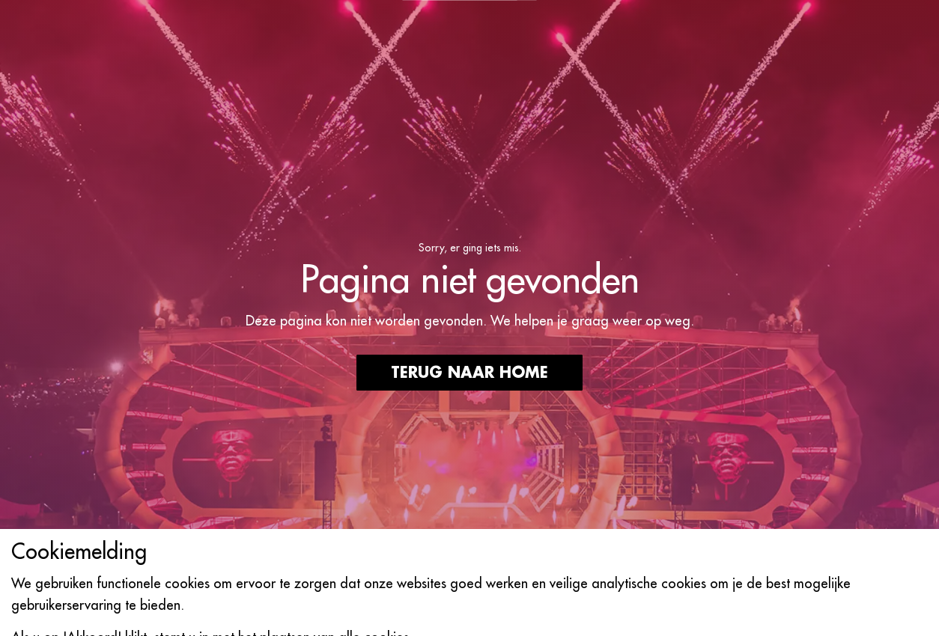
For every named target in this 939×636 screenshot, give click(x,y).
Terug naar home (469, 372)
